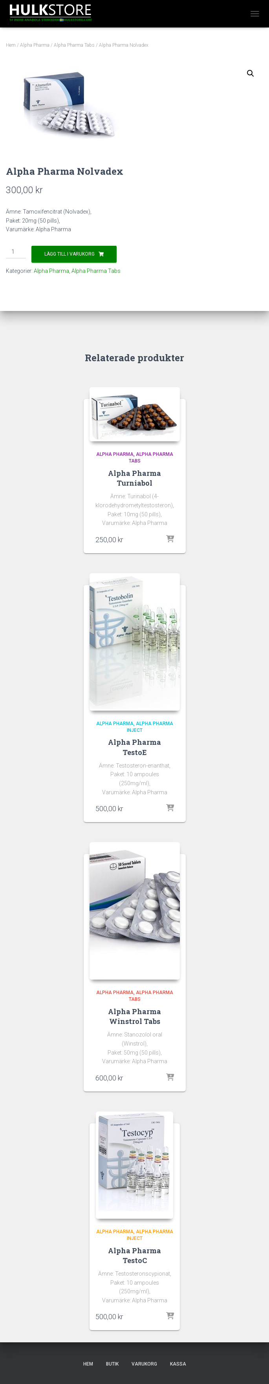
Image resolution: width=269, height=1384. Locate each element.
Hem (11, 45)
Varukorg (144, 1364)
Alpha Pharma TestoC (134, 1255)
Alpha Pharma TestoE (134, 747)
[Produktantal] (16, 252)
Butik (112, 1364)
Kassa (178, 1364)
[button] (250, 73)
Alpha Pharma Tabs (74, 45)
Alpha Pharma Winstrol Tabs (134, 1016)
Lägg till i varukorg (69, 254)
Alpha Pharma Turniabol (134, 478)
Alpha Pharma (34, 45)
